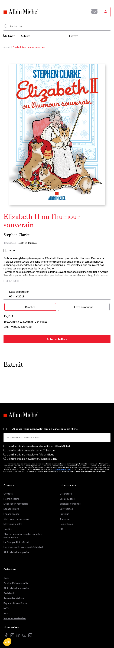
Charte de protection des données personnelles (23, 536)
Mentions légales (13, 523)
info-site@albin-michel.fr (62, 469)
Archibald (9, 593)
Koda (6, 577)
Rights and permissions (16, 518)
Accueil (7, 47)
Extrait (9, 250)
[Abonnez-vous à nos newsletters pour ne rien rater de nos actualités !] (93, 11)
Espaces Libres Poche (15, 603)
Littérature (66, 493)
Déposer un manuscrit (16, 503)
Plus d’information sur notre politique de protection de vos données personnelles (75, 471)
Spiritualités (66, 508)
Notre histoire (11, 498)
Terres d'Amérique (14, 598)
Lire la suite (14, 280)
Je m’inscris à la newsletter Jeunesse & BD (32, 458)
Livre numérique (83, 307)
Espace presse (11, 513)
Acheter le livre (57, 339)
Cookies (8, 528)
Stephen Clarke (17, 234)
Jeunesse (65, 518)
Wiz (6, 613)
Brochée (30, 307)
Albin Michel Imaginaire (16, 552)
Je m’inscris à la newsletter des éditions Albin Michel (38, 446)
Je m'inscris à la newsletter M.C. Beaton (31, 450)
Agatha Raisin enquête (16, 582)
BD (61, 528)
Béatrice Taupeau (27, 242)
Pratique (64, 513)
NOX (6, 608)
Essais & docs (67, 498)
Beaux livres (66, 523)
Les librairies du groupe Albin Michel (23, 547)
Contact (8, 493)
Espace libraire (11, 508)
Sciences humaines (70, 503)
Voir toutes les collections (15, 618)
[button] (7, 642)
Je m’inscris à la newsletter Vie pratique (30, 454)
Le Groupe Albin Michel (16, 542)
